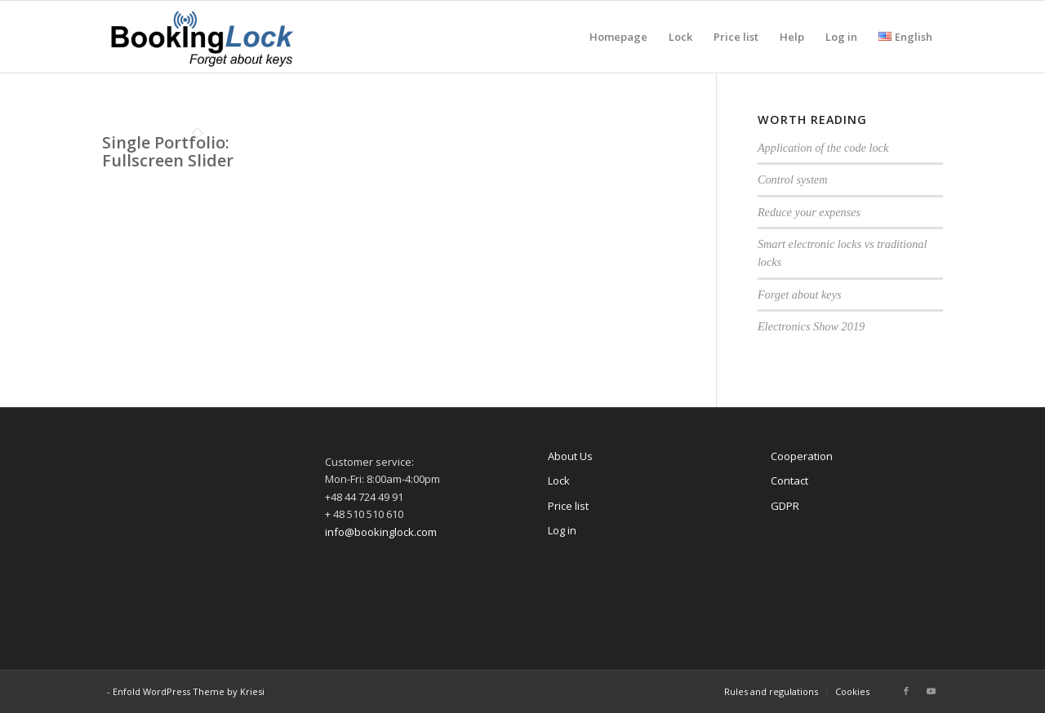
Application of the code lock (823, 147)
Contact (789, 480)
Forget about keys (800, 294)
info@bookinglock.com (381, 532)
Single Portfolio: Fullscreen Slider (167, 151)
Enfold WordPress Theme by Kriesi (189, 691)
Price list (568, 505)
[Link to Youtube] (930, 691)
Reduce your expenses (809, 212)
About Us (570, 456)
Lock (559, 480)
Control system (793, 179)
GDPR (785, 505)
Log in (562, 530)
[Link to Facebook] (906, 691)
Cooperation (802, 456)
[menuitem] (618, 37)
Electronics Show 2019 (811, 326)
